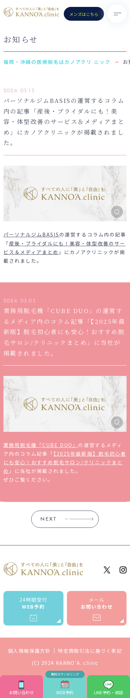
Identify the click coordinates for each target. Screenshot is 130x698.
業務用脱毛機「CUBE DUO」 (40, 445)
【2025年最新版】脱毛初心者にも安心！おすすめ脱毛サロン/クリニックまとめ (64, 462)
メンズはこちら (83, 14)
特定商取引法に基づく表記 (90, 650)
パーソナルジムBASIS (31, 234)
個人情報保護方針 (29, 650)
